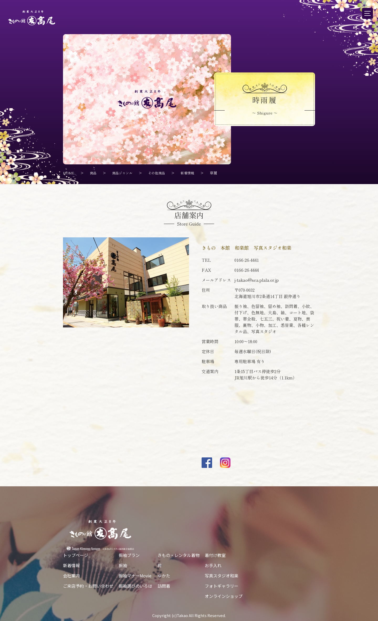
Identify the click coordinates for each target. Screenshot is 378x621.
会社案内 (71, 575)
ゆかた (164, 575)
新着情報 (71, 565)
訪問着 (164, 585)
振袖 (123, 565)
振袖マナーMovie (135, 575)
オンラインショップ (224, 596)
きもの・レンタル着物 (179, 555)
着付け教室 (215, 555)
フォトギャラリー (221, 585)
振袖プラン (129, 555)
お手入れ (213, 565)
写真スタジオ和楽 (221, 575)
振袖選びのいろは (135, 585)
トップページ (75, 555)
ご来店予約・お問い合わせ (88, 585)
